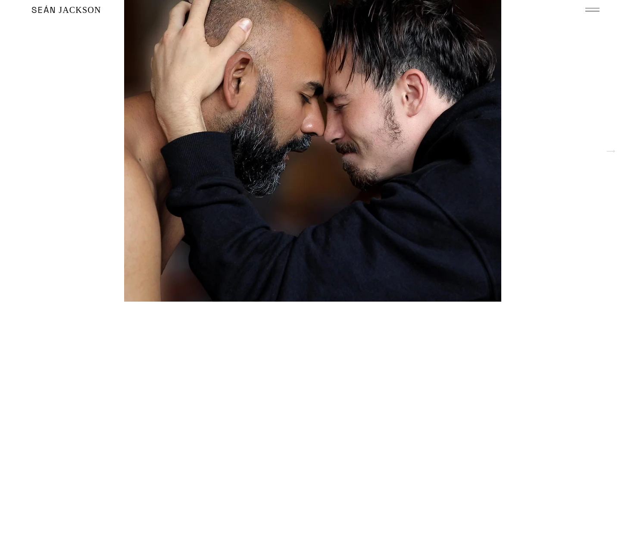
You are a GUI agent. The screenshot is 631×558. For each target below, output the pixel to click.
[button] (592, 10)
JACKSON (66, 10)
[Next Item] (610, 151)
